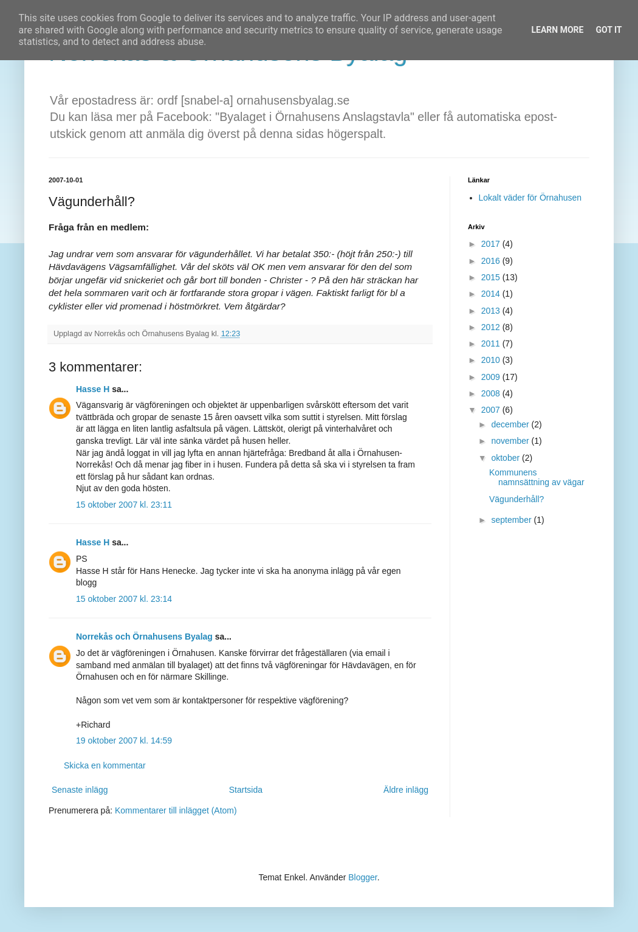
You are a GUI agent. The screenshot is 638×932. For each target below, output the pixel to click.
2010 (492, 360)
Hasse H (92, 389)
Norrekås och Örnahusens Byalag (144, 636)
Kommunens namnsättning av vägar (537, 478)
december (511, 424)
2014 (492, 294)
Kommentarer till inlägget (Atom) (176, 810)
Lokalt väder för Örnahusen (530, 197)
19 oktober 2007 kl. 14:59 (124, 740)
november (511, 441)
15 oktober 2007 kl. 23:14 (124, 599)
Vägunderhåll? (516, 499)
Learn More (557, 30)
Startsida (245, 790)
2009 (492, 377)
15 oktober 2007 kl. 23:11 (124, 504)
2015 (492, 277)
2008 (492, 393)
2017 (492, 244)
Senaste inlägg (80, 790)
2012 (492, 327)
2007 (492, 410)
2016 (492, 261)
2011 (492, 343)
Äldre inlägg (405, 790)
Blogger (362, 877)
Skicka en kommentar (105, 765)
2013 (492, 311)
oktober (506, 458)
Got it (608, 30)
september (512, 520)
